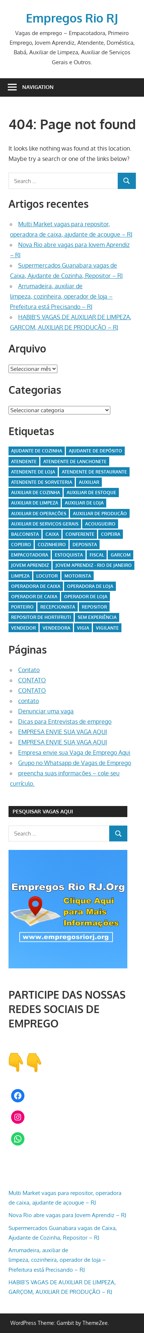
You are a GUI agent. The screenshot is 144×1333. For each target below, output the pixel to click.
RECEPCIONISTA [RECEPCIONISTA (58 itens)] (57, 607)
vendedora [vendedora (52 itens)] (56, 628)
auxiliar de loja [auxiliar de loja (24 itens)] (84, 503)
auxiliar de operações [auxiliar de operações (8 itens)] (38, 513)
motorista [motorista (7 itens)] (77, 576)
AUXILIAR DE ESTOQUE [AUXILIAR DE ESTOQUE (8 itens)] (91, 492)
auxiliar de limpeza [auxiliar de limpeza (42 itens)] (34, 503)
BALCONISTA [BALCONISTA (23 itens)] (25, 534)
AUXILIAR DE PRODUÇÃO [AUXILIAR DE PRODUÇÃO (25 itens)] (100, 513)
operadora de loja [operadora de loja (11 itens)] (90, 586)
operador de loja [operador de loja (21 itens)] (85, 596)
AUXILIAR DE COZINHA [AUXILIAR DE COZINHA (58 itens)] (35, 492)
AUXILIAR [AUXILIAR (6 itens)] (89, 482)
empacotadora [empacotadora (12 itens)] (29, 555)
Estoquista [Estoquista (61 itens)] (69, 555)
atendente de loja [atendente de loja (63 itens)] (33, 472)
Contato (29, 670)
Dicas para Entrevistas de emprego (64, 721)
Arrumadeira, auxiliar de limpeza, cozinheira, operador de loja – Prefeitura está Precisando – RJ (61, 296)
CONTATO (32, 680)
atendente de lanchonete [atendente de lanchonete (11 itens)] (75, 461)
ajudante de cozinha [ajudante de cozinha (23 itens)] (36, 451)
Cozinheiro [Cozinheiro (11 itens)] (52, 544)
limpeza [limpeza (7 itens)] (20, 576)
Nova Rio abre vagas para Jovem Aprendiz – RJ (67, 1215)
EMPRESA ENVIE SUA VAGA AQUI (62, 732)
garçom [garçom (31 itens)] (121, 555)
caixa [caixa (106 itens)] (52, 534)
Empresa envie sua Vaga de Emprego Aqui (74, 752)
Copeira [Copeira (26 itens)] (110, 534)
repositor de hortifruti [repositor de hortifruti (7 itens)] (41, 617)
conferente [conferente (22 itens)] (80, 534)
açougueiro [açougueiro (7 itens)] (100, 524)
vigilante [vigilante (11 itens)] (107, 628)
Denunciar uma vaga (46, 711)
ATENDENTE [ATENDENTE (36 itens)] (24, 461)
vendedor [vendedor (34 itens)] (23, 628)
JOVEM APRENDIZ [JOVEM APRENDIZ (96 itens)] (30, 565)
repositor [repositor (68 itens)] (94, 607)
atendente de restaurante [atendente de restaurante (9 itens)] (94, 472)
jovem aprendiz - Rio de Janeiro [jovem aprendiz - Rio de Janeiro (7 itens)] (94, 565)
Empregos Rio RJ (72, 17)
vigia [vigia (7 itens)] (83, 628)
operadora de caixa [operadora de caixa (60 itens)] (35, 586)
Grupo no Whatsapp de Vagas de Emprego (74, 763)
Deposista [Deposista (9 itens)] (85, 544)
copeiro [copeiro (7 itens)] (21, 544)
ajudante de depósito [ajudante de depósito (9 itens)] (95, 451)
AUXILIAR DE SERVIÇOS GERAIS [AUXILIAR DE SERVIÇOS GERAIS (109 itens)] (44, 524)
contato (28, 701)
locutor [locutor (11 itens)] (47, 576)
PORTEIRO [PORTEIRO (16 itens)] (22, 607)
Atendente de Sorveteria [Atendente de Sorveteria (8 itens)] (41, 482)
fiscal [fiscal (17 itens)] (97, 555)
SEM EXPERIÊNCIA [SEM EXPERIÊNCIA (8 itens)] (97, 617)
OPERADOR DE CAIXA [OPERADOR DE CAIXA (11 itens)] (34, 596)
